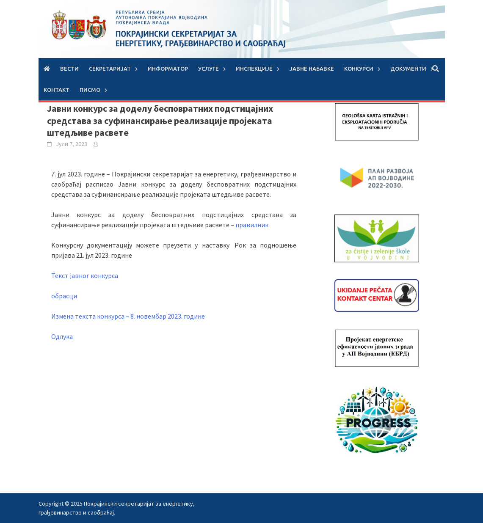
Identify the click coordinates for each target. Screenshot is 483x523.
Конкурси (358, 69)
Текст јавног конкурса (84, 275)
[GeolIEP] (376, 121)
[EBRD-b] (376, 347)
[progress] (376, 421)
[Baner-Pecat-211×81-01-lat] (376, 295)
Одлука (62, 336)
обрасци (64, 296)
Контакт (56, 90)
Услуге (208, 69)
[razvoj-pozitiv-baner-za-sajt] (376, 177)
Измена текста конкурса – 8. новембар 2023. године (128, 316)
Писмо (90, 90)
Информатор (168, 69)
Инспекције (254, 69)
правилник (251, 224)
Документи (408, 69)
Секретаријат (110, 69)
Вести (69, 69)
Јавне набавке (312, 69)
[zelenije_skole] (376, 238)
